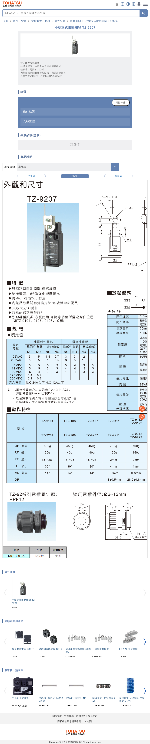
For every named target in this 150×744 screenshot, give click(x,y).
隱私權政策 (63, 721)
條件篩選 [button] (29, 111)
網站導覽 (76, 721)
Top (142, 417)
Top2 (142, 409)
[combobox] (79, 13)
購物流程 (81, 716)
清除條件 (121, 102)
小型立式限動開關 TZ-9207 (102, 21)
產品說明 (9, 167)
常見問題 (92, 716)
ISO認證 (88, 721)
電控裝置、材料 (40, 21)
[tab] (75, 111)
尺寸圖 (31, 176)
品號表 (22, 166)
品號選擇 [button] (29, 121)
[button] (144, 642)
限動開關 (75, 21)
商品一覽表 (20, 21)
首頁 (6, 21)
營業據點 (69, 716)
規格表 (118, 176)
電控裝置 (60, 21)
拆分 (75, 176)
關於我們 (57, 716)
